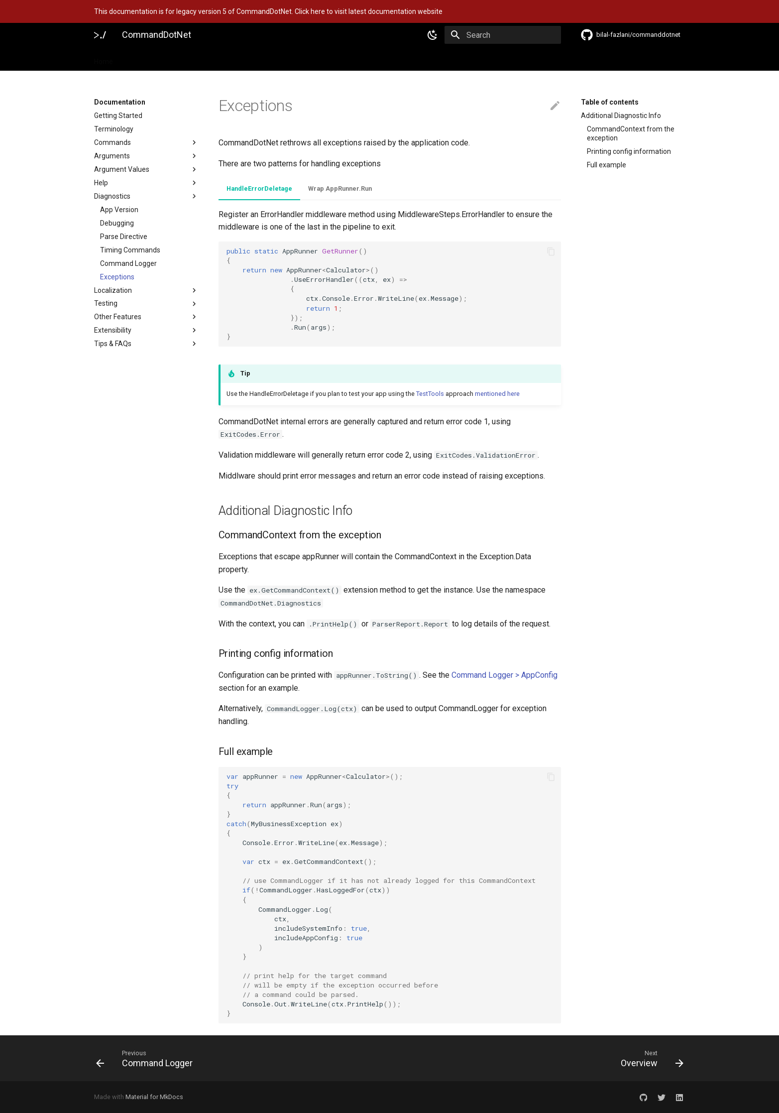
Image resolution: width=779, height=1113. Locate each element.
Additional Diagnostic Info (621, 116)
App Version (119, 210)
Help (146, 182)
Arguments (146, 155)
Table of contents (610, 102)
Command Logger (128, 263)
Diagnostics (146, 196)
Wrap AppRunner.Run (340, 188)
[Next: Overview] (540, 1058)
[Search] (503, 35)
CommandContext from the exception (630, 133)
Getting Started (118, 116)
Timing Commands (130, 250)
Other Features (146, 316)
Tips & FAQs (146, 343)
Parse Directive (123, 237)
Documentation (150, 59)
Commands (146, 142)
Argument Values (146, 169)
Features (202, 59)
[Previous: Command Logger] (239, 1058)
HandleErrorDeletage (259, 188)
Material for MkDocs (154, 1097)
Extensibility (146, 330)
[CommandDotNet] (100, 35)
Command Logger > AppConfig (504, 675)
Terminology (113, 129)
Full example (606, 165)
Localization (146, 290)
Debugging (117, 223)
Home (103, 59)
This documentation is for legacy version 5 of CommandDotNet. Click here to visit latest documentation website (268, 11)
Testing (146, 303)
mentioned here (497, 393)
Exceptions (117, 277)
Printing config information (629, 151)
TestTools (430, 393)
